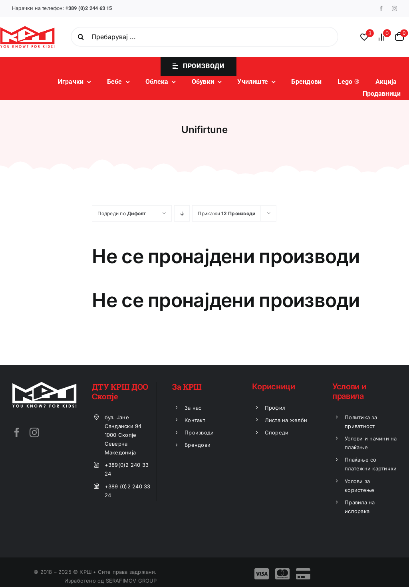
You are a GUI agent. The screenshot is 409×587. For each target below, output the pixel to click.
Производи (199, 432)
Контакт (195, 420)
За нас (193, 408)
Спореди (277, 432)
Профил (275, 408)
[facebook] (381, 8)
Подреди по (121, 213)
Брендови (197, 445)
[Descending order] (182, 213)
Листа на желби (286, 420)
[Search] (81, 37)
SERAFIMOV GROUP (131, 580)
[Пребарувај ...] (204, 37)
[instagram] (394, 8)
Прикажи (226, 213)
